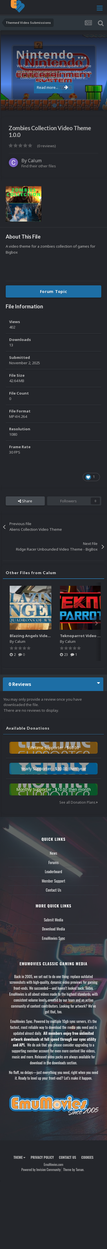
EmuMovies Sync (53, 938)
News (53, 853)
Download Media (53, 929)
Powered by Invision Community (41, 1169)
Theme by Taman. (73, 1169)
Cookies (87, 1157)
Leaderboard (53, 871)
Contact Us (53, 890)
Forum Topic (53, 291)
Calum (35, 160)
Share (25, 501)
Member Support (53, 881)
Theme (19, 1157)
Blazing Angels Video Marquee (39, 635)
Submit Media (53, 919)
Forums (54, 862)
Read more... (52, 87)
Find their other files (38, 166)
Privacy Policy (42, 1157)
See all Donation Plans (78, 802)
